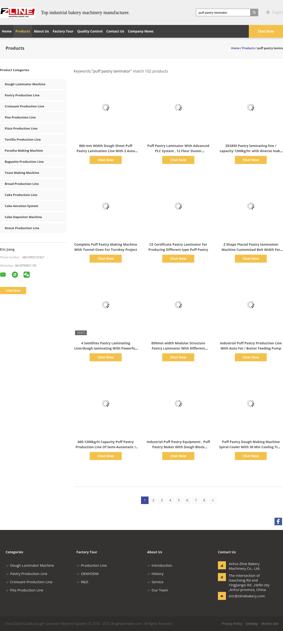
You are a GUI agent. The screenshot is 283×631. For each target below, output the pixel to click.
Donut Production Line (22, 228)
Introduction (159, 565)
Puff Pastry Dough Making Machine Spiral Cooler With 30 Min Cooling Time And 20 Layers (251, 447)
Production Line (91, 565)
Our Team (157, 590)
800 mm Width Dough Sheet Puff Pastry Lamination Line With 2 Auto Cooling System (105, 150)
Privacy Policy (232, 623)
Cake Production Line (21, 195)
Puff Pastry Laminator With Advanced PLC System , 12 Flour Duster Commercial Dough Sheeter (178, 150)
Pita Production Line (20, 117)
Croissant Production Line (24, 106)
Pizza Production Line (21, 128)
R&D (82, 581)
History (155, 573)
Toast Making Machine (22, 173)
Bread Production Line (22, 184)
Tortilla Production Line (23, 139)
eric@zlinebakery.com (243, 596)
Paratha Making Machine (24, 150)
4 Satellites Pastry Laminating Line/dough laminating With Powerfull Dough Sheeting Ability (105, 348)
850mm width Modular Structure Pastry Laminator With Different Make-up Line (178, 348)
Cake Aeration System (21, 206)
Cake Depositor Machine (23, 217)
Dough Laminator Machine (25, 84)
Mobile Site (269, 623)
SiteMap (252, 623)
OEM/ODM (87, 573)
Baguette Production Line (24, 161)
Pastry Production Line (22, 95)
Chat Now (266, 31)
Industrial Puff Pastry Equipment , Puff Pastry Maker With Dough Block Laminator (178, 447)
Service (155, 581)
